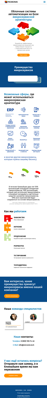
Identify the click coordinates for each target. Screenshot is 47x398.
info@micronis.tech (26, 343)
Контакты (29, 388)
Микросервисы (18, 388)
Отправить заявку (13, 373)
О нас (25, 388)
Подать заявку (23, 55)
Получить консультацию (12, 296)
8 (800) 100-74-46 (27, 339)
